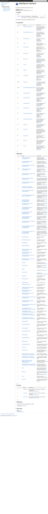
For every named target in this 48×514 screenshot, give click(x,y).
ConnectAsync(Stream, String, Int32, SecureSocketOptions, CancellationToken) (28, 232)
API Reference (3, 4)
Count (24, 43)
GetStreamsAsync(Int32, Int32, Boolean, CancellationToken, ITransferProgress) (29, 365)
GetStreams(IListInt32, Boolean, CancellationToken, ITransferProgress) (28, 354)
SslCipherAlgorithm (26, 93)
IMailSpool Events (6, 10)
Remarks (19, 402)
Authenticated (25, 389)
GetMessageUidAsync (26, 337)
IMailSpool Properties (7, 8)
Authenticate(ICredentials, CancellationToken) (26, 158)
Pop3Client (24, 405)
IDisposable (44, 270)
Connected (25, 393)
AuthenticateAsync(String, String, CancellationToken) (27, 191)
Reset (23, 376)
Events (18, 385)
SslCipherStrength (26, 97)
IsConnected (25, 53)
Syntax (18, 12)
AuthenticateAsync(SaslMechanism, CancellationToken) (28, 182)
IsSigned (24, 70)
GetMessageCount (25, 282)
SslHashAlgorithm (26, 103)
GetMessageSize (25, 321)
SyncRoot (25, 140)
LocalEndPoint (25, 75)
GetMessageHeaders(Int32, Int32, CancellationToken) (28, 293)
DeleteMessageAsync (25, 245)
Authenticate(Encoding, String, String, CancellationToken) (28, 174)
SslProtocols (25, 129)
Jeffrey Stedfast (14, 415)
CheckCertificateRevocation (28, 32)
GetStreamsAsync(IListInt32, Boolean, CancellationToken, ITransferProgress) (27, 361)
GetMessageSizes (25, 328)
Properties (19, 22)
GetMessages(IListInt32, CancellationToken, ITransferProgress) (28, 309)
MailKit (2, 5)
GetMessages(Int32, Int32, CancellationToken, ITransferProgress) (28, 311)
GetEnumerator (24, 272)
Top (17, 151)
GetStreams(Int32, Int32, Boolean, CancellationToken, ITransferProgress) (28, 357)
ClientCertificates (26, 38)
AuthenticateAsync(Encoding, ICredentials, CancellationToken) (27, 187)
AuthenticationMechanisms (28, 26)
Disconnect (24, 262)
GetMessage (24, 275)
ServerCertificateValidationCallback (29, 87)
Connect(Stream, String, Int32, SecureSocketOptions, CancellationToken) (27, 213)
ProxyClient (25, 82)
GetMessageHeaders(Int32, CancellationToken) (26, 291)
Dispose (23, 269)
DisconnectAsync (25, 265)
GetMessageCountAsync (26, 284)
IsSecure (24, 64)
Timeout (24, 145)
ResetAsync (24, 379)
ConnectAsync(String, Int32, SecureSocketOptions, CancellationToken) (27, 217)
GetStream (24, 347)
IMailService (38, 30)
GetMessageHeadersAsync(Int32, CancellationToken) (28, 301)
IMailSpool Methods (6, 9)
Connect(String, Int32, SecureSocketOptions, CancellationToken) (26, 200)
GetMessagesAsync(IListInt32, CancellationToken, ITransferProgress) (28, 314)
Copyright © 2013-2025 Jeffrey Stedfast (7, 413)
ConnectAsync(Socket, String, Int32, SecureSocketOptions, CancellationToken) (28, 226)
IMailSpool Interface (6, 6)
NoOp (23, 367)
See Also (19, 408)
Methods (19, 153)
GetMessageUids (25, 341)
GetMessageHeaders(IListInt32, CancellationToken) (28, 288)
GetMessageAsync (25, 278)
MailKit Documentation (5, 2)
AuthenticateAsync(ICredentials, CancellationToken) (27, 179)
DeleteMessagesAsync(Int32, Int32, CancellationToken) (28, 259)
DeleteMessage (24, 242)
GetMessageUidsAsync (26, 344)
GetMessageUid (25, 334)
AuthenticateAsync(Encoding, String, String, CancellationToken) (28, 195)
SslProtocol (25, 124)
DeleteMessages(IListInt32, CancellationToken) (27, 250)
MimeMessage (44, 273)
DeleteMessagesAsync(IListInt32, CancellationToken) (28, 255)
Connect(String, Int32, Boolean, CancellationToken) (27, 204)
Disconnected (25, 396)
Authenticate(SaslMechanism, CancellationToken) (27, 162)
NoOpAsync (24, 371)
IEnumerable (39, 273)
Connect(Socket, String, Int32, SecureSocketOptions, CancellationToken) (27, 208)
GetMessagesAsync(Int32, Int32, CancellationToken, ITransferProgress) (28, 318)
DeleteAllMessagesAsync (26, 239)
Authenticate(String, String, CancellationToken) (26, 169)
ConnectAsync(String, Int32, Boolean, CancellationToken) (28, 222)
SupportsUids (25, 135)
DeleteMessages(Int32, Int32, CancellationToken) (27, 253)
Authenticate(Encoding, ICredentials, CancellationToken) (28, 166)
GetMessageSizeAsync (26, 324)
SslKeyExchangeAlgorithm (28, 113)
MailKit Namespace (20, 411)
